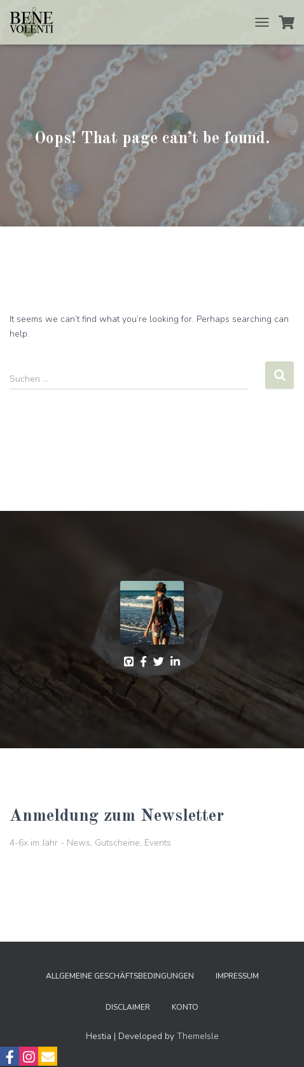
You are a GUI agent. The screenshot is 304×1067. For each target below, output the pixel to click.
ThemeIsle (198, 1036)
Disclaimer (128, 1007)
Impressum (237, 976)
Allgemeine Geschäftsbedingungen (120, 976)
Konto (185, 1007)
